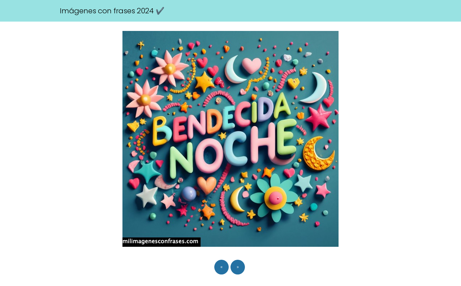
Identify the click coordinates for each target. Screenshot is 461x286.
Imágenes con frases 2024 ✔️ (112, 11)
